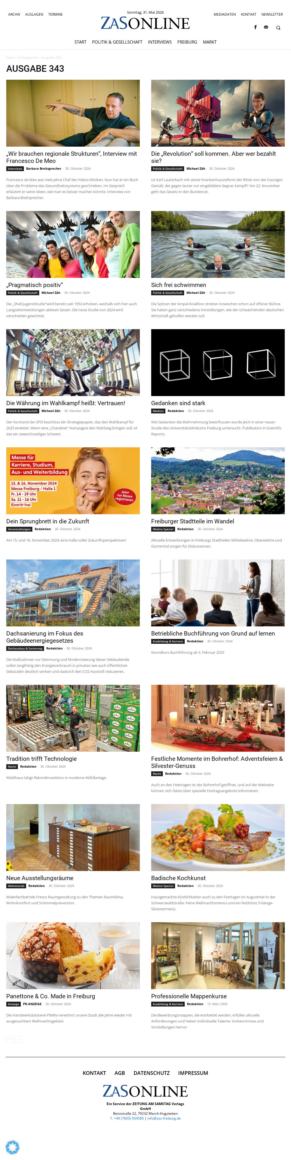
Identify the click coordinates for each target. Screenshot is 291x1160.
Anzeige (13, 1004)
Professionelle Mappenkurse (189, 996)
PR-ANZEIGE (32, 1004)
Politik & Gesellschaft (167, 169)
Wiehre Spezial (163, 529)
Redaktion (176, 411)
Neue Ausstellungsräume (39, 878)
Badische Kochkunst (178, 878)
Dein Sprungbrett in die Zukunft (47, 521)
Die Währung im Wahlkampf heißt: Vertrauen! (65, 403)
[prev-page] (9, 1039)
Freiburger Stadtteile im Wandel (192, 521)
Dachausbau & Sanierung (25, 648)
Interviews (15, 169)
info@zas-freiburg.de (164, 1118)
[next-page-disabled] (18, 1039)
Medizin (158, 411)
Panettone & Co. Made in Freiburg (50, 996)
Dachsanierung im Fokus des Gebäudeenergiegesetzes (44, 637)
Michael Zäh (195, 168)
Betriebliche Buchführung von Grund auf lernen (213, 633)
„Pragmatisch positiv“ (34, 285)
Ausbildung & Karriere (168, 641)
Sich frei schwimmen (178, 285)
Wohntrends (16, 886)
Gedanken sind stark (178, 403)
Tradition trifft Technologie (41, 758)
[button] (278, 28)
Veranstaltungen (19, 529)
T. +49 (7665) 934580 (127, 1118)
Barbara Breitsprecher (43, 168)
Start (10, 57)
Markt (12, 766)
